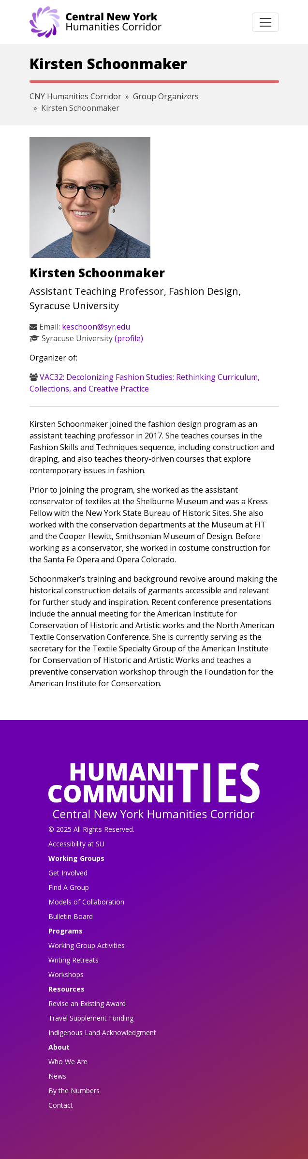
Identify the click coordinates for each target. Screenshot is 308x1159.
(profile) (129, 338)
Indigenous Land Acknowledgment (102, 1032)
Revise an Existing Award (87, 1003)
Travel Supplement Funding (90, 1018)
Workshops (66, 974)
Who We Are (68, 1061)
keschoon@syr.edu (96, 326)
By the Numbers (74, 1090)
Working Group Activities (86, 945)
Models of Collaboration (86, 901)
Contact (60, 1105)
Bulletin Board (70, 916)
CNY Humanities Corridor (75, 96)
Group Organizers (166, 96)
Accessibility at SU (76, 843)
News (57, 1076)
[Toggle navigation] (265, 22)
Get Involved (68, 872)
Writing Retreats (73, 959)
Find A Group (68, 887)
